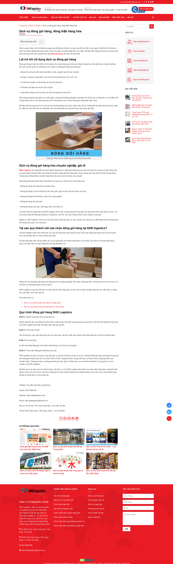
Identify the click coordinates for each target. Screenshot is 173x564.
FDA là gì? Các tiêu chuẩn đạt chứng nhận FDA (142, 123)
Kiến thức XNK (118, 17)
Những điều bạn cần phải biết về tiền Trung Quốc (142, 106)
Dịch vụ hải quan (40, 17)
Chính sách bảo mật (62, 504)
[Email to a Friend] (69, 418)
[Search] (153, 17)
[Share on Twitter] (65, 418)
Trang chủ (23, 26)
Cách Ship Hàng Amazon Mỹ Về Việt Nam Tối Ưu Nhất (142, 140)
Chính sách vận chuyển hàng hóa (67, 513)
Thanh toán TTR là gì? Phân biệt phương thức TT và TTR (142, 114)
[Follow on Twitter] (148, 2)
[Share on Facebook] (61, 418)
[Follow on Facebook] (144, 2)
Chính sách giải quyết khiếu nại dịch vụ (69, 521)
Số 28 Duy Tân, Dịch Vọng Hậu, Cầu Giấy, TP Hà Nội (64, 10)
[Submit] (151, 26)
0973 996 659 (26, 545)
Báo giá (92, 17)
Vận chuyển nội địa (138, 70)
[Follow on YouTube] (152, 2)
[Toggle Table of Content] (40, 42)
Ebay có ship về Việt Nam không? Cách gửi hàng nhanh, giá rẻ (142, 131)
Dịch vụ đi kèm (35, 26)
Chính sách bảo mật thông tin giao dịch (69, 526)
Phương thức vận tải (96, 509)
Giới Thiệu (24, 17)
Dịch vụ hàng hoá (137, 61)
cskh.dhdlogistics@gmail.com (130, 2)
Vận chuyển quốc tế (138, 42)
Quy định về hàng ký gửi (63, 509)
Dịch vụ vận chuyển (61, 17)
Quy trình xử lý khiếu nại (63, 500)
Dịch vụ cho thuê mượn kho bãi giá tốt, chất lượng (44, 307)
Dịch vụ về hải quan (138, 80)
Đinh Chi (40, 35)
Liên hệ (130, 17)
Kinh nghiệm (104, 17)
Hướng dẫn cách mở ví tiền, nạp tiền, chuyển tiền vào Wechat (142, 98)
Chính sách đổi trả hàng (63, 517)
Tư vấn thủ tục (80, 17)
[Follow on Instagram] (146, 2)
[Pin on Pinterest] (73, 418)
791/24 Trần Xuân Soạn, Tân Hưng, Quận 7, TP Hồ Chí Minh (105, 10)
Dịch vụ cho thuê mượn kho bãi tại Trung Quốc (42, 303)
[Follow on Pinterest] (150, 2)
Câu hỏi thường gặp (62, 496)
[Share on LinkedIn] (77, 418)
